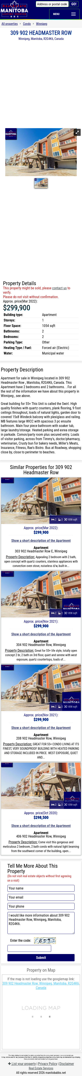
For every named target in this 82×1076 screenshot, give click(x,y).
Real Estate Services (41, 1068)
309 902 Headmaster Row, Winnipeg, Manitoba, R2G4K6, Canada (41, 985)
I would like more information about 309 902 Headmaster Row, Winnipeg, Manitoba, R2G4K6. (41, 923)
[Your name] (41, 888)
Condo (27, 24)
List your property (22, 1064)
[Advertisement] (41, 84)
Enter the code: (20, 940)
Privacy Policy (47, 1064)
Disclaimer (66, 1064)
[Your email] (41, 897)
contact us (59, 288)
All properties (10, 24)
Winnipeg (41, 24)
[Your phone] (41, 906)
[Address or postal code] (52, 4)
